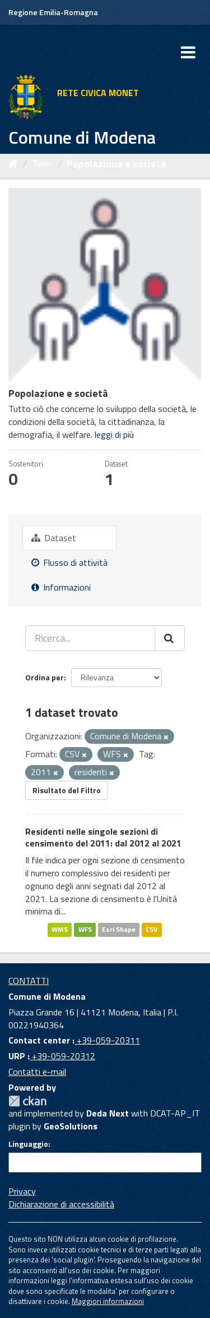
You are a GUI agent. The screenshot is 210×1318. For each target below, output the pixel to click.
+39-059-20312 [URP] (62, 1056)
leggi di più (114, 434)
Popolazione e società (116, 163)
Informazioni (61, 587)
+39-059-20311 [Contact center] (107, 1040)
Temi (42, 163)
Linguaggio (28, 1144)
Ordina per (44, 677)
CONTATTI (28, 980)
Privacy (22, 1191)
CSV (151, 929)
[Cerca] (170, 638)
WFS (85, 929)
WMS (60, 929)
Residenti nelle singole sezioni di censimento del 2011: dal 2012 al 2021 (103, 837)
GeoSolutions (70, 1126)
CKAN (27, 1101)
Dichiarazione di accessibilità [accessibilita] (61, 1204)
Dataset (53, 537)
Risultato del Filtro (66, 790)
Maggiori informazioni (108, 1301)
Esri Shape (119, 929)
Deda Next (107, 1113)
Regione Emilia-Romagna (53, 12)
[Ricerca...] (90, 638)
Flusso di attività (69, 562)
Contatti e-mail (37, 1071)
